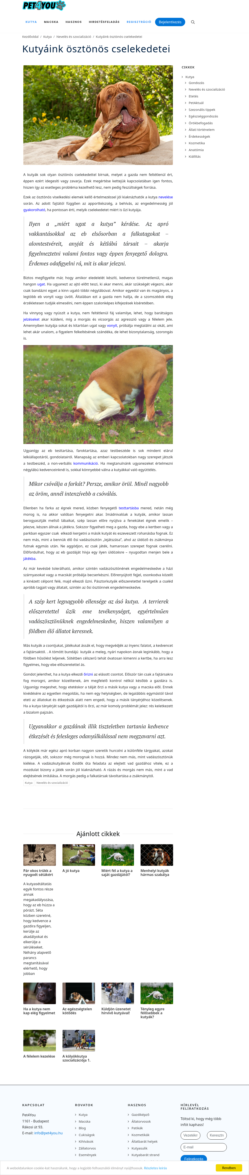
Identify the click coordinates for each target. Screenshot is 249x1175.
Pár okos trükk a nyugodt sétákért (38, 872)
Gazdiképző (140, 1114)
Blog (82, 1128)
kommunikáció (85, 463)
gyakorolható (34, 209)
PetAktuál (196, 103)
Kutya (47, 37)
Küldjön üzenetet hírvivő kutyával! (116, 1011)
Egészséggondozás (203, 116)
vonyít (112, 325)
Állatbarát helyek (144, 1141)
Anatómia (196, 150)
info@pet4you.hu (48, 1133)
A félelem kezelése (39, 1056)
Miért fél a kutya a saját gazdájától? (117, 872)
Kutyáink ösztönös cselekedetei (119, 37)
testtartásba (130, 508)
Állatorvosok (141, 1121)
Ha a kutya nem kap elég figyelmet (39, 1011)
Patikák (137, 1128)
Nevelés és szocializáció (73, 37)
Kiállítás (195, 156)
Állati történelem (202, 129)
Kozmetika (197, 143)
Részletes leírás (155, 1168)
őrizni (89, 674)
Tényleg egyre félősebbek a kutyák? (153, 1013)
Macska (84, 1121)
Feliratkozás (193, 1159)
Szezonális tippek (202, 109)
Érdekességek (199, 136)
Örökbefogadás (201, 123)
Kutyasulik (139, 1148)
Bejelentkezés (170, 22)
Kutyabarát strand (145, 1155)
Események (87, 1155)
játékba (29, 558)
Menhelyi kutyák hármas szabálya (155, 872)
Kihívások (86, 1141)
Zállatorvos (87, 1148)
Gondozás (196, 82)
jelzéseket (32, 319)
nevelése (165, 197)
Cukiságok (87, 1135)
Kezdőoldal (30, 37)
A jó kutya (71, 870)
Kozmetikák (140, 1135)
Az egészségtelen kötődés (77, 1011)
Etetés (193, 96)
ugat (41, 284)
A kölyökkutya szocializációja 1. (76, 1058)
